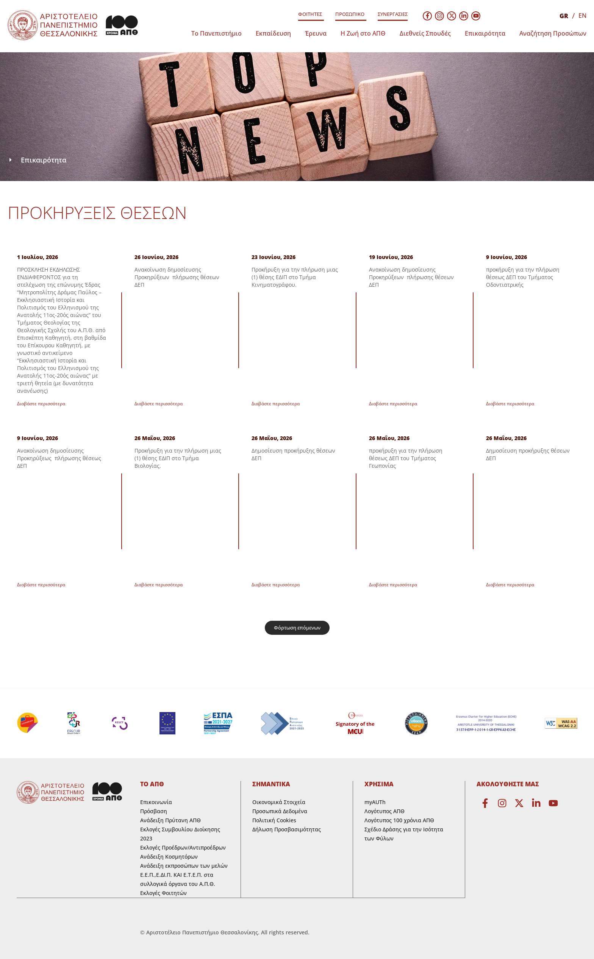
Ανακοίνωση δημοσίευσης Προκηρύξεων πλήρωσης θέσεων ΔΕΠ (176, 277)
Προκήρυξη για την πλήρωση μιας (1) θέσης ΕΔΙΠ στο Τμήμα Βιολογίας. (177, 458)
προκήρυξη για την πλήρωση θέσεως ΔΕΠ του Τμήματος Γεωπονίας (405, 458)
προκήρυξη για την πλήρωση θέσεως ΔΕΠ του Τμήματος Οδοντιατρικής (523, 277)
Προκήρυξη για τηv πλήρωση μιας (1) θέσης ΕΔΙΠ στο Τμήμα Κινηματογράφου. (295, 277)
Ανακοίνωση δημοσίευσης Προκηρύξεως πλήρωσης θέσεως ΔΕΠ (59, 458)
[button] (297, 628)
